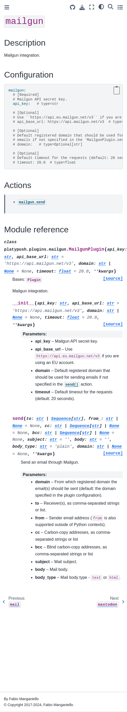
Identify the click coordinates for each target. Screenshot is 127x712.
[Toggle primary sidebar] (7, 7)
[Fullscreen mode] (91, 7)
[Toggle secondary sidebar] (120, 7)
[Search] (110, 6)
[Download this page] (82, 7)
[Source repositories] (72, 7)
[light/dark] (101, 6)
